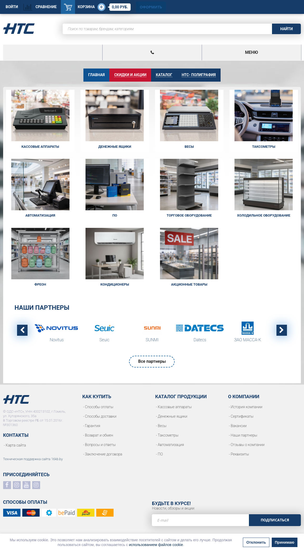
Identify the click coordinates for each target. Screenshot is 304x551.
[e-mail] (200, 520)
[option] (57, 333)
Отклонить (256, 542)
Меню (251, 52)
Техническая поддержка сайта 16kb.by (33, 459)
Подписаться (275, 519)
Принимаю (284, 542)
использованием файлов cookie (156, 545)
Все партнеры (152, 361)
